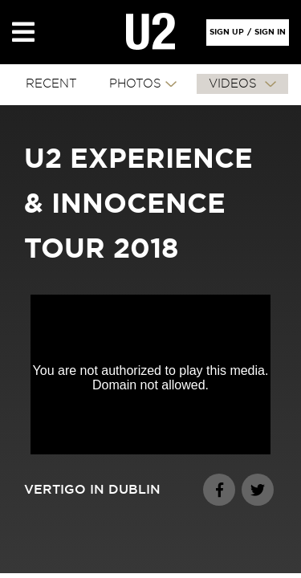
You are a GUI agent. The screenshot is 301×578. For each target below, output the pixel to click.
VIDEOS (235, 84)
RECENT (51, 84)
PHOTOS (135, 84)
